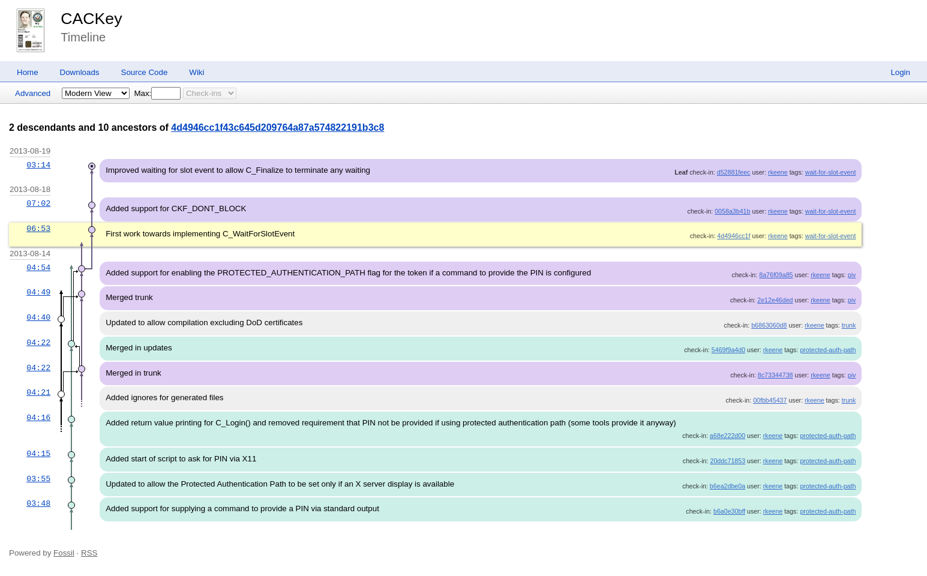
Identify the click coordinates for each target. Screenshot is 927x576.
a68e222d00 (727, 435)
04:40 (38, 317)
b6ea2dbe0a (727, 486)
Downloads (80, 72)
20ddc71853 (727, 460)
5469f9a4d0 (728, 349)
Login (900, 72)
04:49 (38, 292)
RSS (89, 552)
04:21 (38, 392)
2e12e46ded (775, 300)
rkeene (778, 172)
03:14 (38, 165)
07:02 (38, 203)
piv (852, 274)
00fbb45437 (770, 400)
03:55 (38, 478)
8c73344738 (775, 375)
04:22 (38, 342)
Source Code (144, 72)
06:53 (38, 228)
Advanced (32, 93)
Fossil (63, 552)
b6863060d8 (769, 325)
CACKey (91, 19)
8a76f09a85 (776, 274)
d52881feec (734, 172)
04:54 (38, 267)
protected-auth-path (828, 349)
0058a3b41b (732, 211)
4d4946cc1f (733, 235)
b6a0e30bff (729, 511)
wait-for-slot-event (830, 172)
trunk (849, 325)
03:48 (38, 503)
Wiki (196, 72)
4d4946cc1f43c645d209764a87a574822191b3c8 (277, 127)
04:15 (38, 453)
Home (27, 72)
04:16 (38, 417)
